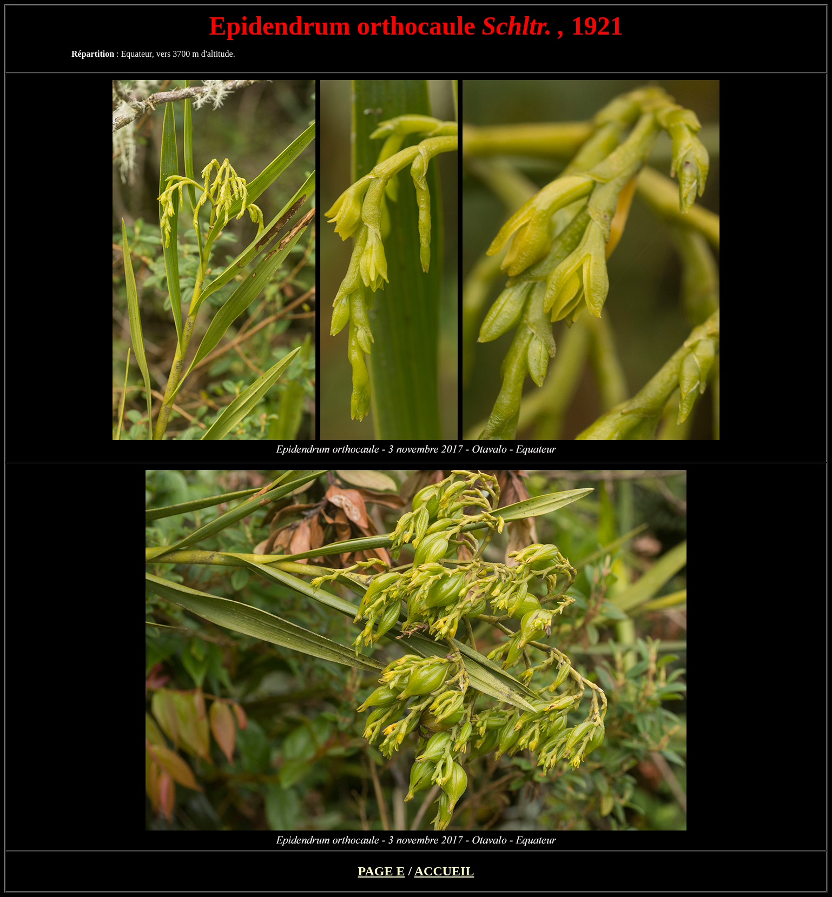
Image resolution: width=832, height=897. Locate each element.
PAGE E (381, 871)
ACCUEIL (444, 871)
